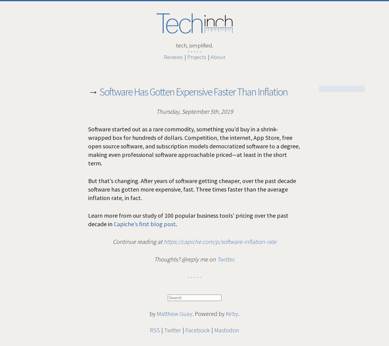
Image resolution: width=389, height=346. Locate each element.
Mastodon (226, 330)
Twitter (225, 259)
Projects (196, 57)
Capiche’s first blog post (145, 224)
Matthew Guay (174, 313)
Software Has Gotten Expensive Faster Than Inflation (193, 91)
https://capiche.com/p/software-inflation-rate (220, 241)
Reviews (173, 57)
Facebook (197, 330)
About (218, 57)
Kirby (232, 313)
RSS (155, 330)
